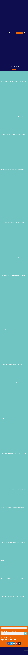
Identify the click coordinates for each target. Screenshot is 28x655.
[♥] (1, 489)
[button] (9, 33)
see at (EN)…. (18, 471)
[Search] (25, 633)
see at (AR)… (12, 471)
